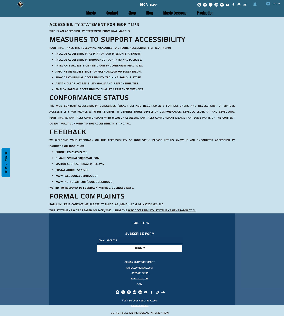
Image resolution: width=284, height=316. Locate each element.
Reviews (6, 162)
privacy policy (140, 305)
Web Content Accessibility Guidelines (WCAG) (92, 106)
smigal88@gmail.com (83, 158)
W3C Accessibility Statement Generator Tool (162, 210)
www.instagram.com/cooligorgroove (83, 182)
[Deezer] (216, 5)
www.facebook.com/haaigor (76, 176)
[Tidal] (205, 5)
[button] (255, 4)
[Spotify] (199, 5)
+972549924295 (77, 152)
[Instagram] (239, 5)
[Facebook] (233, 5)
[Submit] (139, 248)
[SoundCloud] (245, 5)
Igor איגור (149, 4)
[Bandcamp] (222, 5)
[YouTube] (228, 5)
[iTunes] (210, 5)
